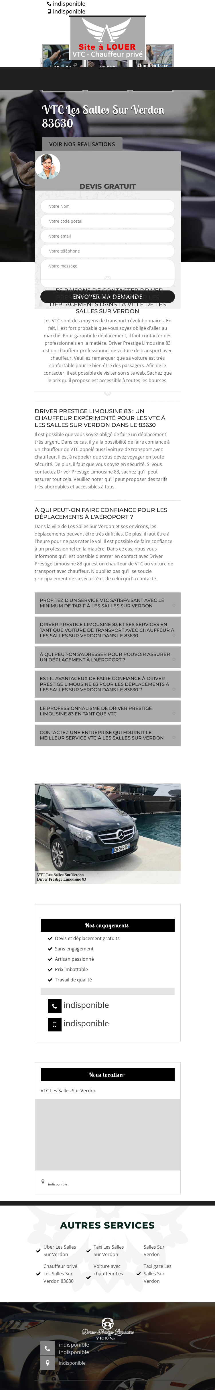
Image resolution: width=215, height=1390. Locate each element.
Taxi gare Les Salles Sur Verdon (153, 1273)
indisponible (66, 3)
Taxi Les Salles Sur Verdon (105, 1251)
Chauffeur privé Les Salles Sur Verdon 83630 (56, 1273)
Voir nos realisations (82, 144)
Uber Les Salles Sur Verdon (56, 1251)
